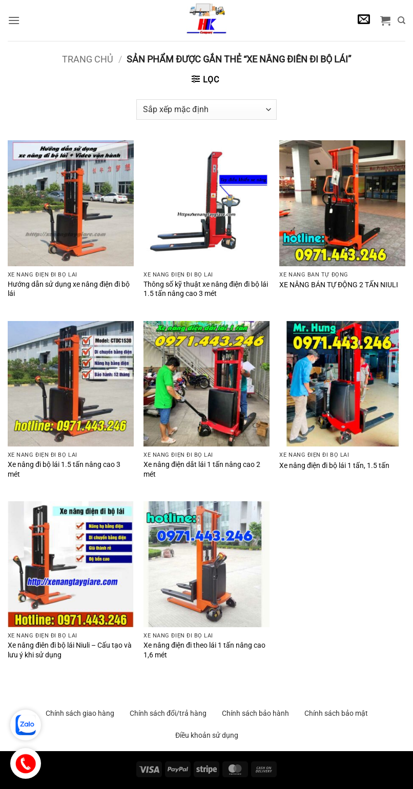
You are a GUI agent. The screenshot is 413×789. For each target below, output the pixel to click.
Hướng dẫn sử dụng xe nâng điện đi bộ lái (69, 289)
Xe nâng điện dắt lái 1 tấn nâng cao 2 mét (201, 469)
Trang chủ (87, 59)
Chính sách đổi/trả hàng (168, 713)
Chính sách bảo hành (255, 713)
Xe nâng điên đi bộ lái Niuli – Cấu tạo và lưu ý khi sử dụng (70, 650)
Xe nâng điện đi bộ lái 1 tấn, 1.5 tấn (334, 465)
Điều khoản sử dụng (206, 735)
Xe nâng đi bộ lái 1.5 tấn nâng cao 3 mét (64, 469)
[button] (14, 20)
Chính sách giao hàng (80, 713)
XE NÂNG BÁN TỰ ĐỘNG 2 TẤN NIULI (338, 285)
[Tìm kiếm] (401, 20)
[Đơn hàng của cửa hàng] (206, 109)
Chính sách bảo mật (336, 713)
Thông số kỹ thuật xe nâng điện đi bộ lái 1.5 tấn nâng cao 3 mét (205, 289)
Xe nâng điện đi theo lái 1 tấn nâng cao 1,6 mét (204, 650)
